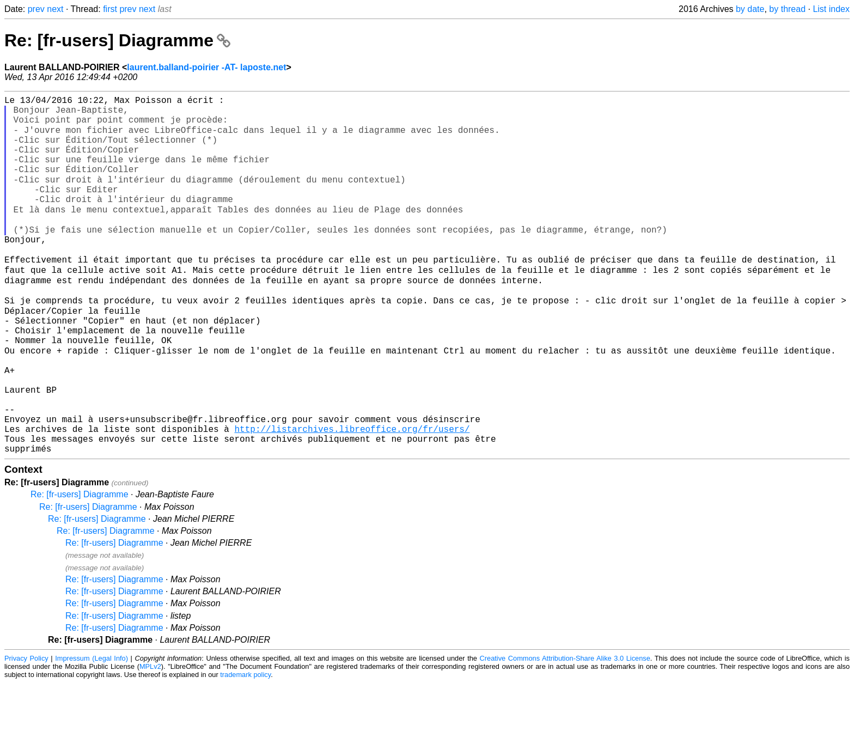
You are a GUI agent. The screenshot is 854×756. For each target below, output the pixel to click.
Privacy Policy (26, 731)
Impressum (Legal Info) (91, 731)
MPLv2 (150, 739)
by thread (787, 9)
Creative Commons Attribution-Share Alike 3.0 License (565, 731)
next (55, 9)
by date (750, 9)
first (110, 9)
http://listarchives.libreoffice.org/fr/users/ (351, 497)
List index (831, 9)
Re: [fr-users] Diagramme (117, 40)
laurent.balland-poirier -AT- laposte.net (206, 67)
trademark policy (245, 747)
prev (36, 9)
